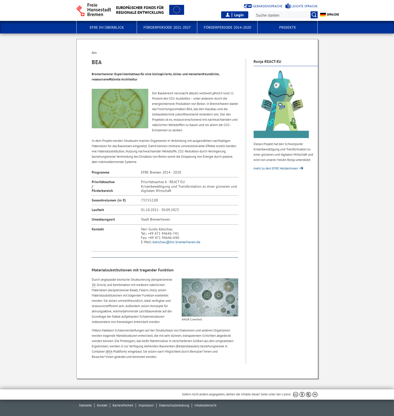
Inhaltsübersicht (205, 405)
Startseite (85, 405)
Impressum (146, 405)
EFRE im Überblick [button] (107, 27)
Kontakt (102, 405)
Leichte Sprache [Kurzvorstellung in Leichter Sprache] (304, 6)
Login (239, 14)
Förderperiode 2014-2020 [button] (227, 27)
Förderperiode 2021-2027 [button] (167, 27)
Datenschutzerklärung (174, 405)
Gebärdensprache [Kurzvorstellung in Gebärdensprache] (267, 6)
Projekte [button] (287, 27)
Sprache (329, 15)
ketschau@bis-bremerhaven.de (176, 242)
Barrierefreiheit (123, 405)
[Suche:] (286, 14)
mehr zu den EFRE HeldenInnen (276, 168)
